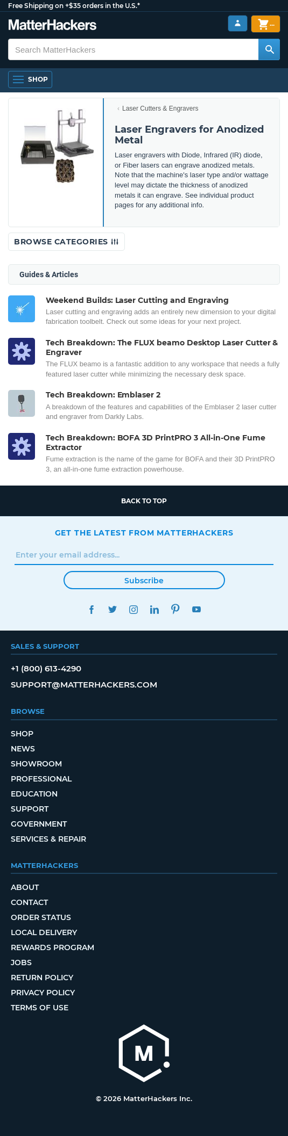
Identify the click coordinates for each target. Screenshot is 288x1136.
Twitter (112, 609)
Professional (41, 779)
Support (29, 809)
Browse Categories (66, 242)
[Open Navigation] (30, 79)
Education (34, 794)
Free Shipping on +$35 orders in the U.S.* (74, 6)
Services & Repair (48, 839)
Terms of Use (39, 1007)
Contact (29, 902)
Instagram (133, 609)
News (23, 749)
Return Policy (42, 977)
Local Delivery (44, 932)
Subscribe (144, 580)
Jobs (21, 962)
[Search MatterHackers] (269, 49)
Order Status (41, 917)
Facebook (91, 609)
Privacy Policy (43, 992)
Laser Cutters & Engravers (160, 108)
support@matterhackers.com (84, 684)
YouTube (196, 609)
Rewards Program (52, 947)
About (25, 887)
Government (39, 824)
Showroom (36, 764)
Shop (22, 734)
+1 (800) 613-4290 (46, 668)
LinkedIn (154, 609)
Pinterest (175, 609)
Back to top (144, 501)
